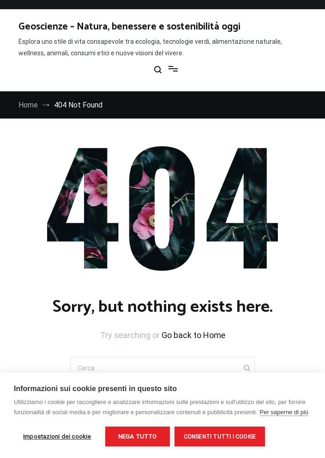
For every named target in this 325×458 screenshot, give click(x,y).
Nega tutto (137, 436)
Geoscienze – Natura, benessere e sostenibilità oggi (129, 27)
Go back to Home (193, 335)
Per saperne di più (284, 412)
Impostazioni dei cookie (57, 436)
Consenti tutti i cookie (220, 437)
